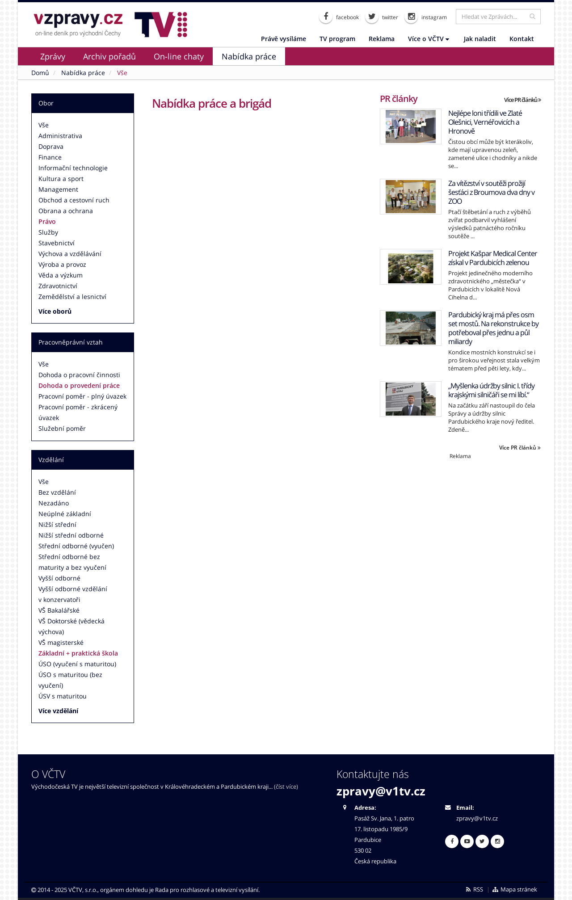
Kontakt (521, 38)
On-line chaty (179, 56)
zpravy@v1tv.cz (380, 791)
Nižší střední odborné (71, 535)
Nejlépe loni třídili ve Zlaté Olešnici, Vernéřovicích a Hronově (485, 122)
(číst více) (286, 787)
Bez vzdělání (57, 492)
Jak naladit (480, 38)
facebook (339, 16)
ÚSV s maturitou (62, 696)
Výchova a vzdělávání (69, 253)
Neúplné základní (64, 513)
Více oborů (55, 311)
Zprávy (52, 56)
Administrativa (60, 135)
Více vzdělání (58, 711)
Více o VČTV (428, 38)
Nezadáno (53, 503)
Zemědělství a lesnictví (72, 296)
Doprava (50, 146)
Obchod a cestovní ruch (73, 200)
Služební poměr (62, 428)
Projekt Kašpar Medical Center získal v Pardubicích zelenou (492, 257)
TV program (337, 38)
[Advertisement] (460, 522)
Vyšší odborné (59, 578)
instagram (425, 16)
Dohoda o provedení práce (79, 385)
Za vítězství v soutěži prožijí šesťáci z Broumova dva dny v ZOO (491, 192)
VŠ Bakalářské (59, 610)
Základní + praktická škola (78, 653)
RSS (474, 889)
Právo (47, 221)
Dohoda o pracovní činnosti (79, 374)
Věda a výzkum (60, 275)
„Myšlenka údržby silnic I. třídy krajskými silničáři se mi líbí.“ (491, 390)
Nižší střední (57, 524)
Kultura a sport (61, 178)
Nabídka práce (249, 56)
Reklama (382, 38)
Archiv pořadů (109, 56)
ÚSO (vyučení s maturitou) (77, 664)
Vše (43, 125)
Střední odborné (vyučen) (76, 546)
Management (58, 189)
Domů (40, 72)
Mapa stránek (514, 889)
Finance (50, 157)
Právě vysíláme (283, 38)
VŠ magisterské (61, 642)
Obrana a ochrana (65, 210)
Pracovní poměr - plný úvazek (82, 396)
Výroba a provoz (62, 264)
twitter (381, 16)
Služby (48, 232)
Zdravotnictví (57, 286)
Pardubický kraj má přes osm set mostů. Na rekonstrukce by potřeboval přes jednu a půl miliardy (493, 328)
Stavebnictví (56, 243)
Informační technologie (73, 168)
